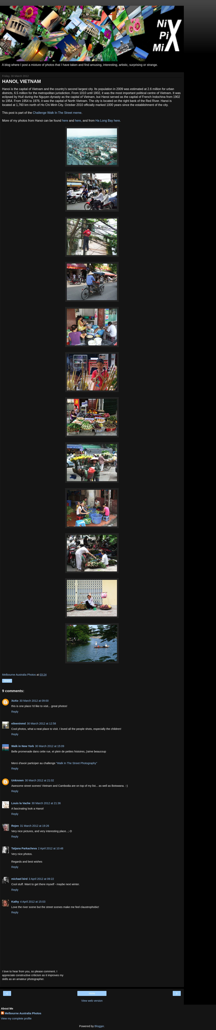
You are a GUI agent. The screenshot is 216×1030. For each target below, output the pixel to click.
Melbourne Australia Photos (23, 1013)
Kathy (15, 901)
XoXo (14, 700)
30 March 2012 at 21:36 (46, 803)
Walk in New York (22, 746)
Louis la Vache (20, 803)
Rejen (15, 825)
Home (92, 993)
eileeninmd (18, 723)
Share (7, 680)
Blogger (99, 1026)
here (65, 120)
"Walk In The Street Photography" (76, 763)
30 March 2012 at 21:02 (39, 780)
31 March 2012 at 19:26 (34, 825)
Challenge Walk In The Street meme (57, 112)
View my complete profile (16, 1018)
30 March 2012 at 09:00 (34, 700)
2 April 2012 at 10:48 (50, 848)
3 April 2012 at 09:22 (41, 878)
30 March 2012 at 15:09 (49, 746)
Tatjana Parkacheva (24, 848)
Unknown (17, 780)
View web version (92, 1000)
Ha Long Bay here (107, 120)
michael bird (19, 878)
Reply (14, 711)
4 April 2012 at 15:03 (32, 901)
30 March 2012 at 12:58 (41, 723)
